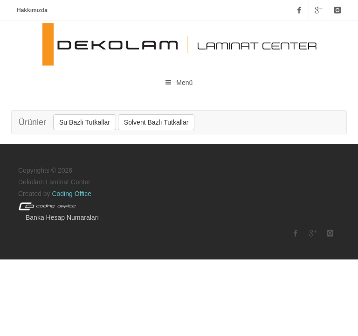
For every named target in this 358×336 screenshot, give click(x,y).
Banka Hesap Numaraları (62, 217)
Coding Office (71, 193)
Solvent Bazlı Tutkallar (156, 122)
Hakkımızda (32, 10)
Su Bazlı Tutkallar (84, 122)
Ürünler (32, 122)
